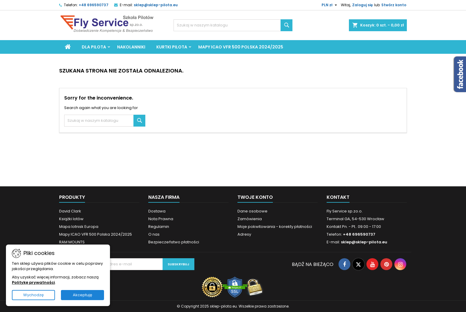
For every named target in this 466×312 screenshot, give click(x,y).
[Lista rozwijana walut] (330, 5)
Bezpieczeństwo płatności (173, 242)
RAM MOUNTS (72, 242)
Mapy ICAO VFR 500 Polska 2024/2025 (240, 47)
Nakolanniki (131, 47)
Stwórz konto (393, 4)
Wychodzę (33, 295)
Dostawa (157, 211)
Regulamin (158, 226)
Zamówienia (249, 219)
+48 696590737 (93, 4)
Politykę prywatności (33, 282)
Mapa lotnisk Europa (78, 226)
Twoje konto (255, 197)
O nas (154, 234)
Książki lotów (71, 219)
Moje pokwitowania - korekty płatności (274, 226)
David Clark (70, 211)
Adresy (244, 234)
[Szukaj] (233, 25)
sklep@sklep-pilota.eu (156, 4)
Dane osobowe (252, 211)
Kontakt (338, 197)
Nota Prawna (160, 219)
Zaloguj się (362, 4)
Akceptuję (82, 295)
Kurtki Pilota (171, 47)
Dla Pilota (94, 47)
